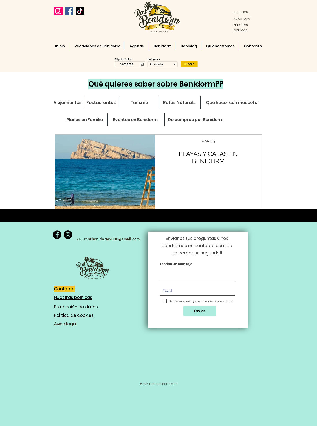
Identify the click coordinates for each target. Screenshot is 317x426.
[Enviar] (199, 311)
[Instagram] (58, 11)
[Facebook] (69, 11)
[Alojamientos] (67, 102)
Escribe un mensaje (176, 263)
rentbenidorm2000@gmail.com (112, 239)
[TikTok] (80, 11)
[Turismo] (139, 102)
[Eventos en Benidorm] (135, 119)
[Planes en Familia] (84, 119)
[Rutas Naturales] (180, 102)
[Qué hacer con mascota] (231, 102)
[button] (157, 62)
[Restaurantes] (101, 102)
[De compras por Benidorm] (196, 119)
